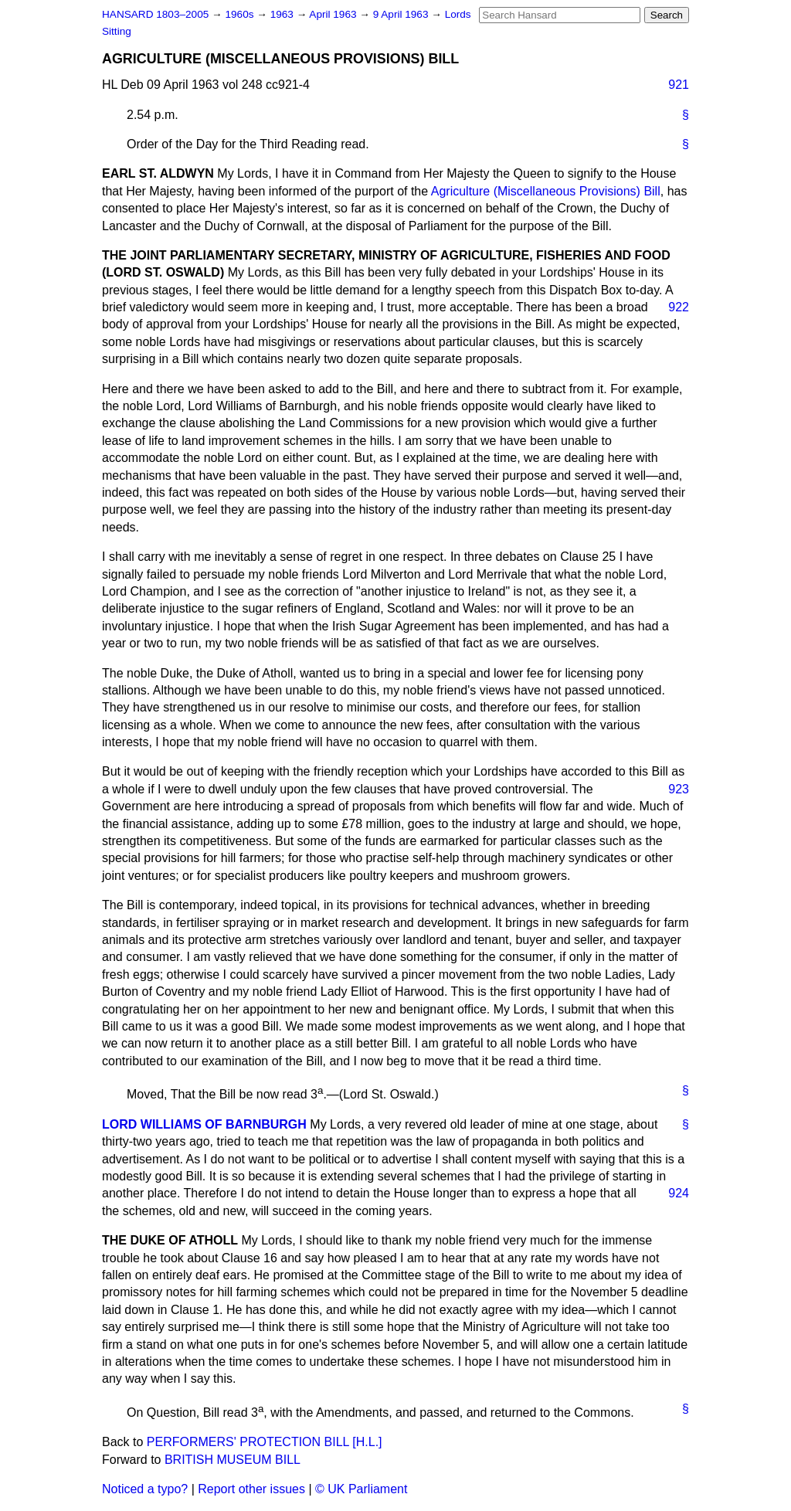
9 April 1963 (402, 14)
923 (678, 789)
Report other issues (251, 1489)
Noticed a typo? (145, 1489)
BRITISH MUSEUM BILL (232, 1459)
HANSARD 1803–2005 (155, 14)
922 (678, 307)
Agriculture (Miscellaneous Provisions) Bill (545, 191)
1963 (283, 14)
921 (678, 84)
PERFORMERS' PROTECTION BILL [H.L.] (264, 1441)
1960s (240, 14)
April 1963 (334, 14)
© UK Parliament (361, 1489)
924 (678, 1193)
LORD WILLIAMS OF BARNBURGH (204, 1124)
